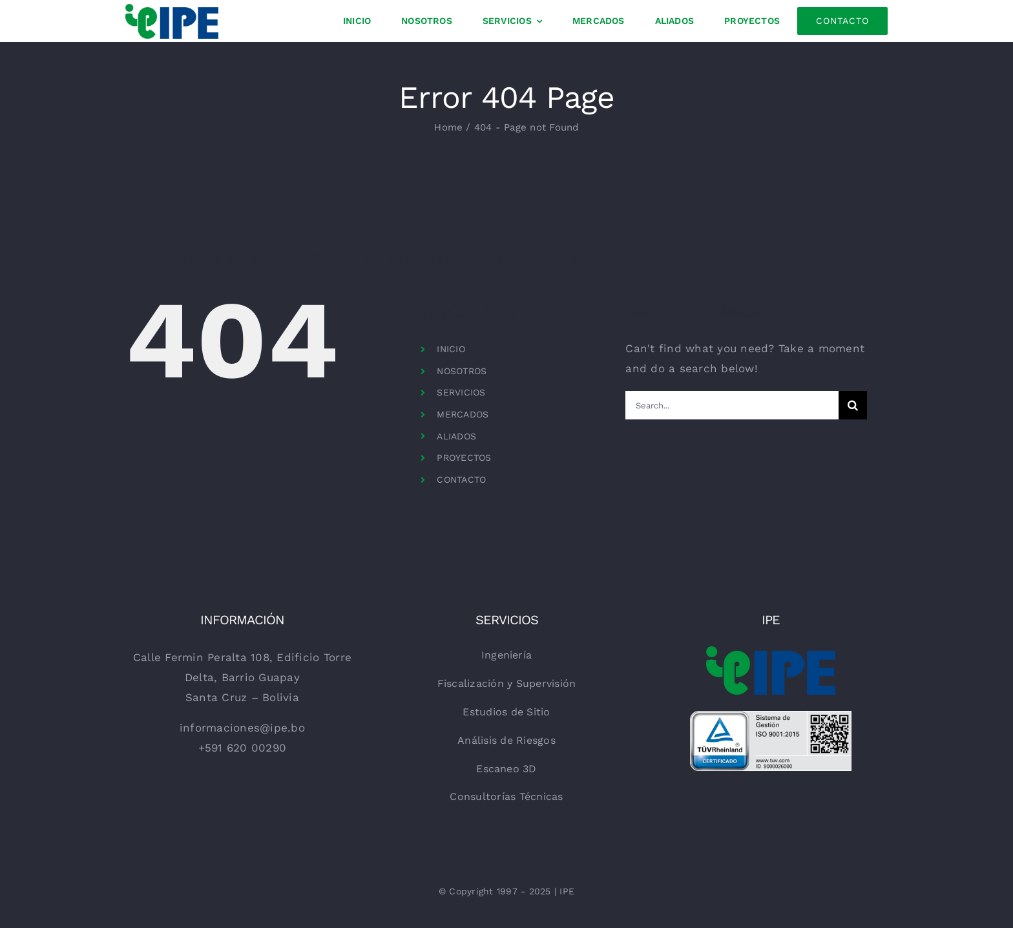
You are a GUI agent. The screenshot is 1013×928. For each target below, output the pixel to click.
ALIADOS (456, 436)
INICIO (451, 349)
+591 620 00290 (242, 747)
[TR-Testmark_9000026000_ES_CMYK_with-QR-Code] (770, 716)
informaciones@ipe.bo (242, 727)
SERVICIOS (461, 392)
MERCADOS (462, 414)
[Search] (853, 405)
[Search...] (731, 405)
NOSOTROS (461, 371)
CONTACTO (461, 479)
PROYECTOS (464, 457)
